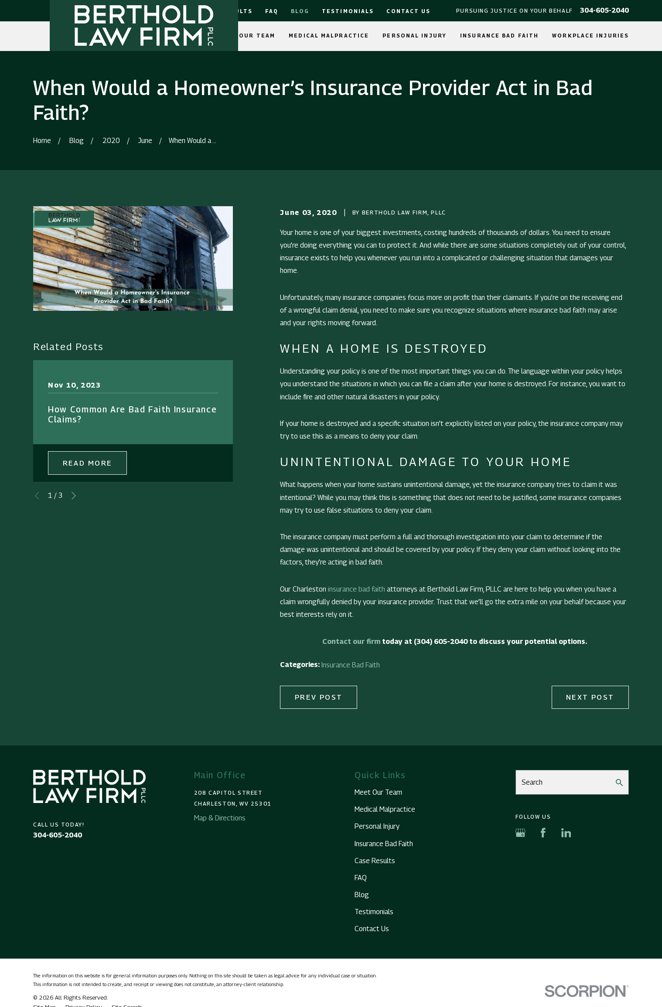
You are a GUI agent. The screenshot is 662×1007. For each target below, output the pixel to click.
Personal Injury (377, 826)
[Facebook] (543, 833)
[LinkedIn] (566, 833)
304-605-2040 (604, 10)
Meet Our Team (378, 792)
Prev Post (319, 697)
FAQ (271, 11)
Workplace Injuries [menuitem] (590, 36)
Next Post (590, 697)
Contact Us (408, 11)
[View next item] (74, 496)
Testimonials (348, 11)
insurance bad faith (356, 589)
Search (532, 782)
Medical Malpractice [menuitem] (329, 36)
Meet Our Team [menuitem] (246, 36)
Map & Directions (220, 817)
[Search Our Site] (619, 782)
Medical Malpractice (385, 809)
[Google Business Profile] (520, 833)
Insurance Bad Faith (350, 664)
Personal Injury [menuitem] (414, 36)
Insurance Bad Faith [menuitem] (499, 36)
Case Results (375, 860)
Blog (300, 11)
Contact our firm (351, 641)
